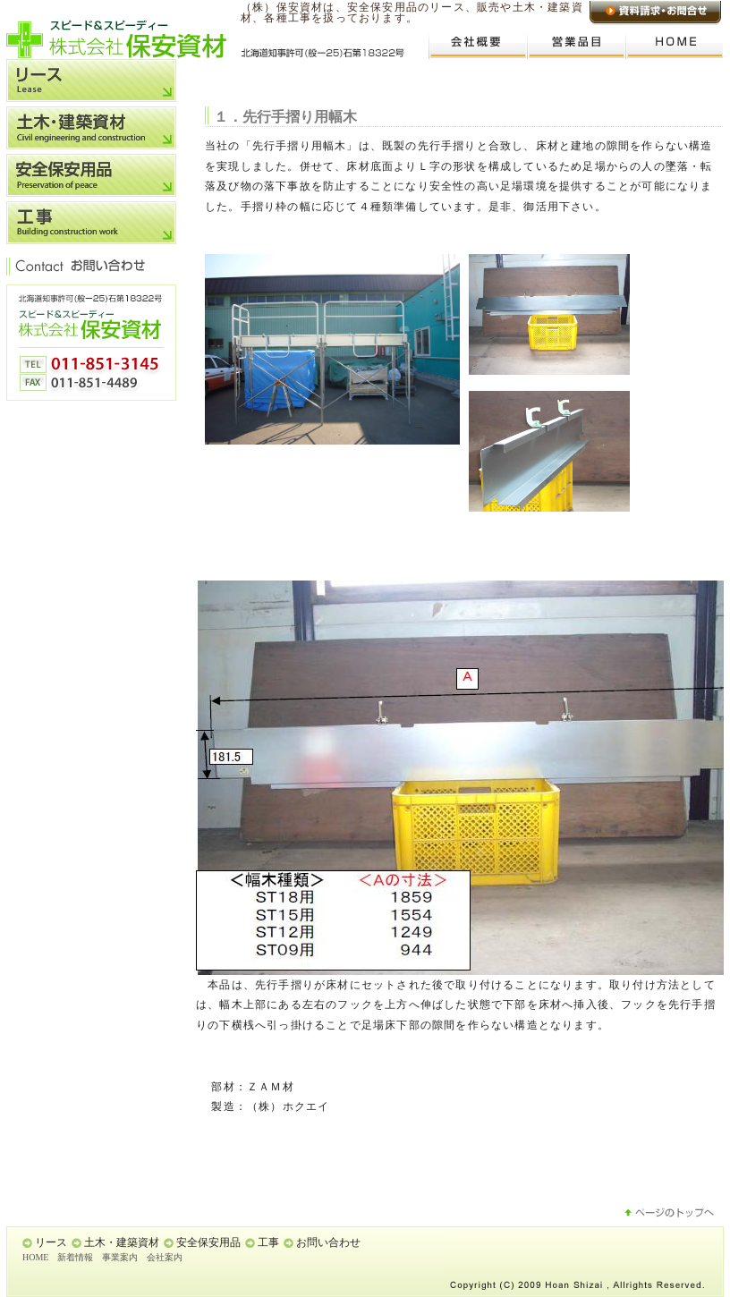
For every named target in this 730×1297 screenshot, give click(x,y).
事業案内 (120, 1257)
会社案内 (164, 1257)
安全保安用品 (208, 1242)
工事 (268, 1242)
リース (51, 1242)
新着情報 (75, 1257)
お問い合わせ (328, 1242)
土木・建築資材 (121, 1242)
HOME (35, 1257)
